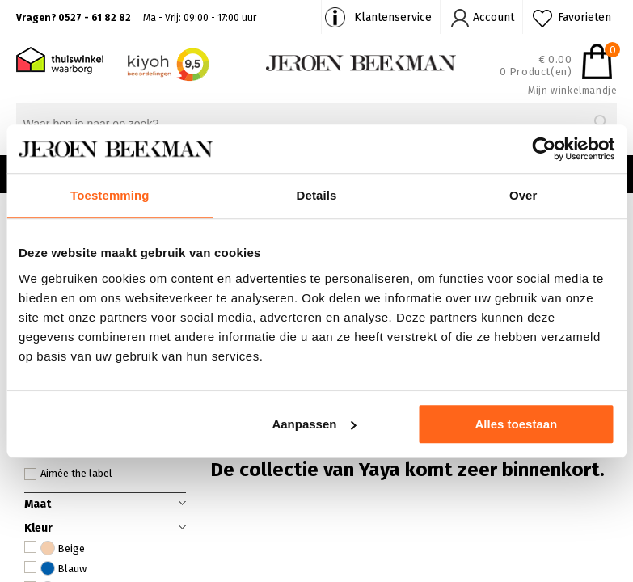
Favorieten (584, 17)
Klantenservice (393, 17)
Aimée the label (68, 473)
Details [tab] (317, 195)
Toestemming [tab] (110, 195)
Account (493, 17)
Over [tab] (523, 195)
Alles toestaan (516, 424)
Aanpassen (314, 424)
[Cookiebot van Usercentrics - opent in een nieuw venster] (543, 149)
